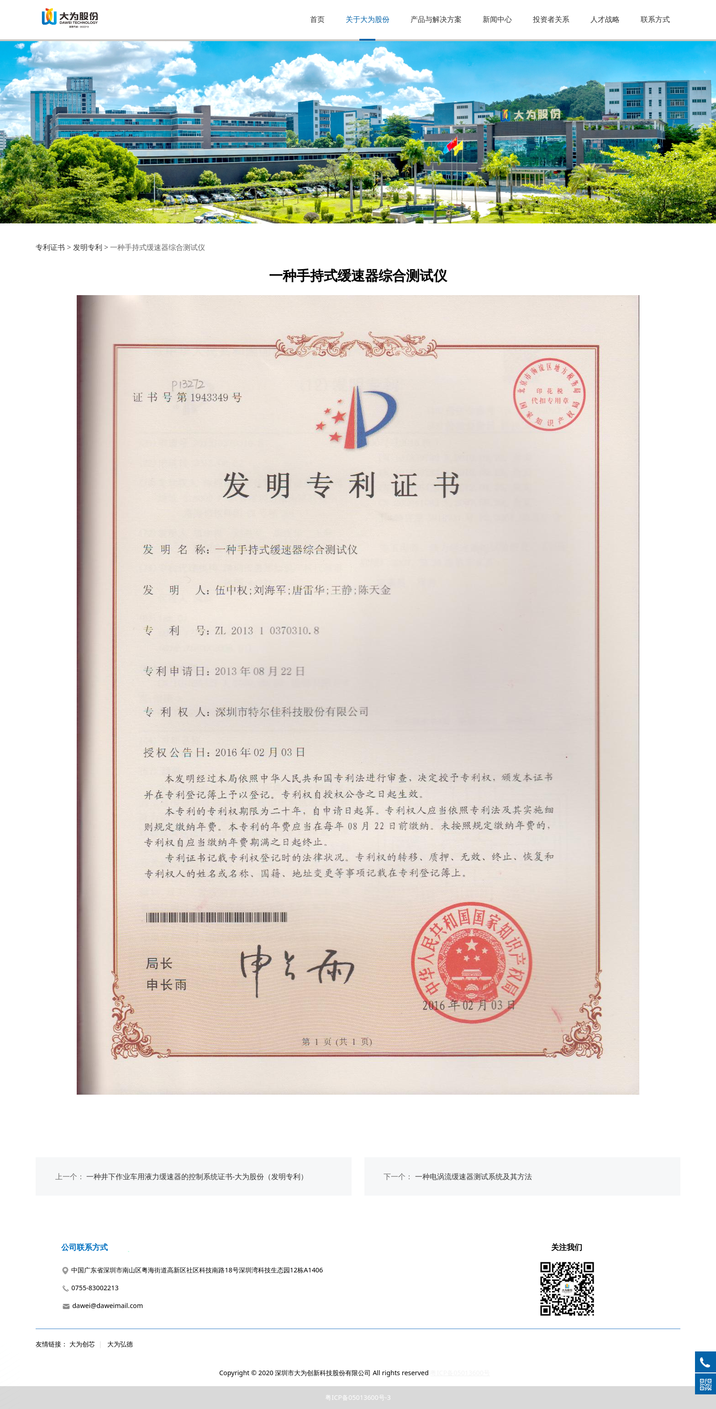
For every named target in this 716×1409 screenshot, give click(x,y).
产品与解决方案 (436, 19)
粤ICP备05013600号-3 (357, 1397)
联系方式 (655, 19)
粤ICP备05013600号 (460, 1372)
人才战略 (605, 19)
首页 (317, 19)
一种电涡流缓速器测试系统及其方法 (473, 1176)
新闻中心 (497, 19)
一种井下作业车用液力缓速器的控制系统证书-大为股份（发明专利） (197, 1176)
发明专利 (87, 247)
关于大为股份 (368, 19)
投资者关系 (551, 19)
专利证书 (50, 247)
